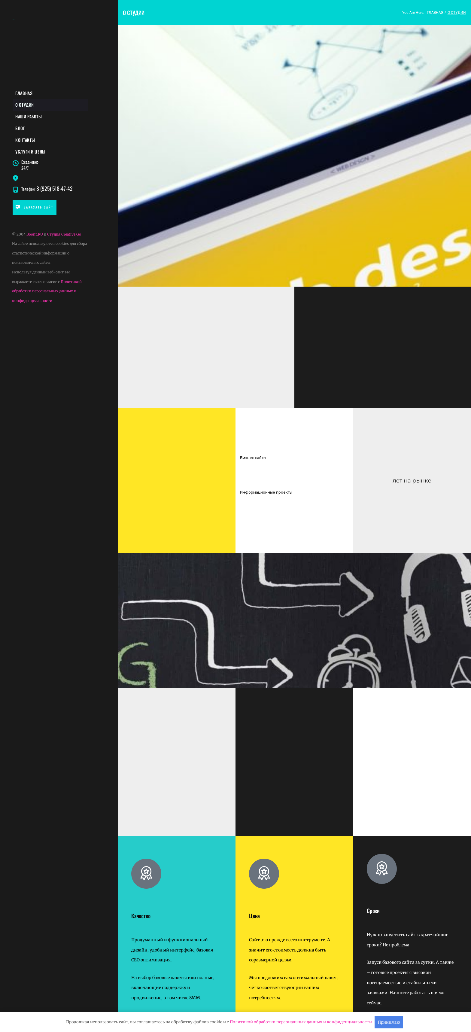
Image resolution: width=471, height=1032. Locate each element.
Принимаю (389, 1022)
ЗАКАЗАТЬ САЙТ (34, 209)
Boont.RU (34, 236)
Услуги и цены (31, 153)
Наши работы (29, 117)
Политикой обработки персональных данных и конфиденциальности (47, 293)
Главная (24, 93)
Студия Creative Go (64, 236)
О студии (25, 105)
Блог (20, 129)
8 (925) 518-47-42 (54, 190)
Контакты (25, 141)
